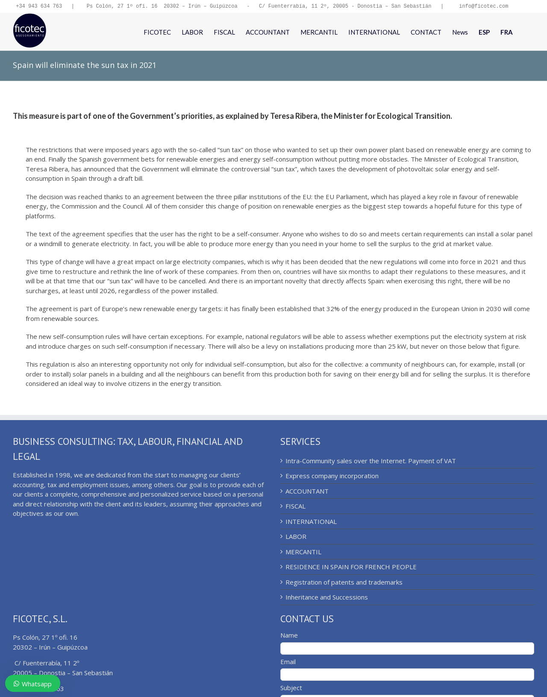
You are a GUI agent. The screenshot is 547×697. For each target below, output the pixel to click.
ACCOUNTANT (307, 492)
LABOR (295, 537)
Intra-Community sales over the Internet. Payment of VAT (370, 461)
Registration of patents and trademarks (344, 583)
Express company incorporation (332, 476)
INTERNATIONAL (311, 522)
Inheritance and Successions (326, 598)
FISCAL (295, 507)
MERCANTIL (303, 552)
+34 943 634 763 (39, 6)
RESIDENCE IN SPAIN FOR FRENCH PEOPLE (351, 567)
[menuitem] (484, 32)
